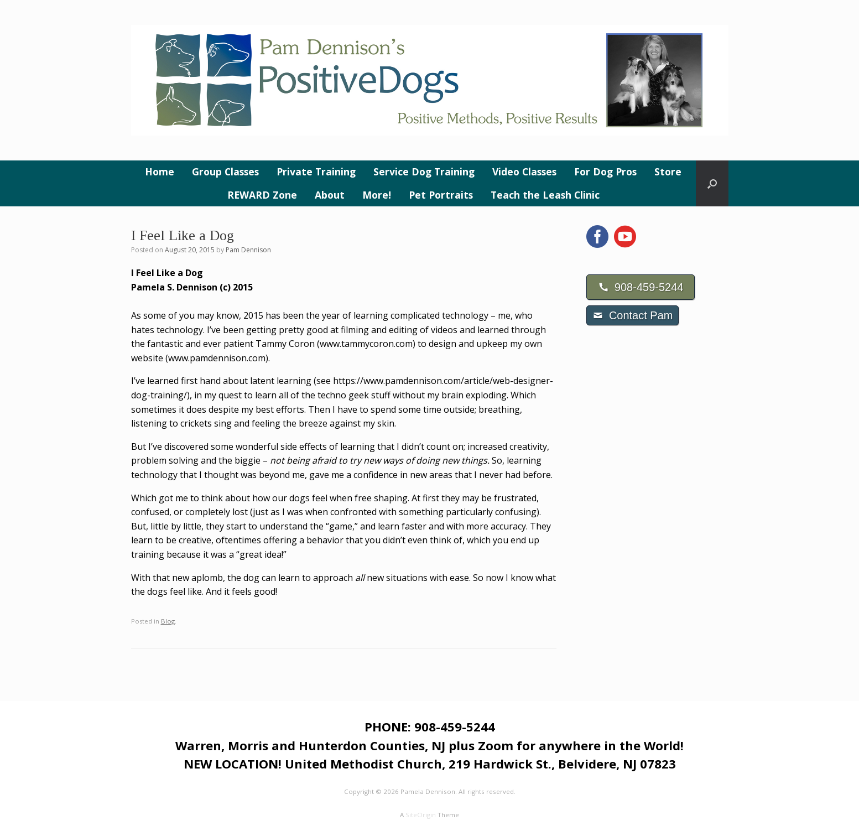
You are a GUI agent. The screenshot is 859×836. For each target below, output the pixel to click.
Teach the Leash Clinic (545, 194)
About (330, 194)
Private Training (316, 171)
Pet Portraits (441, 194)
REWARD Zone (262, 194)
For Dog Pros (605, 171)
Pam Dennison (248, 250)
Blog (168, 621)
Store (667, 171)
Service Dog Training (424, 171)
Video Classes (524, 171)
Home (159, 171)
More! (376, 194)
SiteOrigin (420, 815)
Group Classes (225, 171)
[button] (712, 183)
